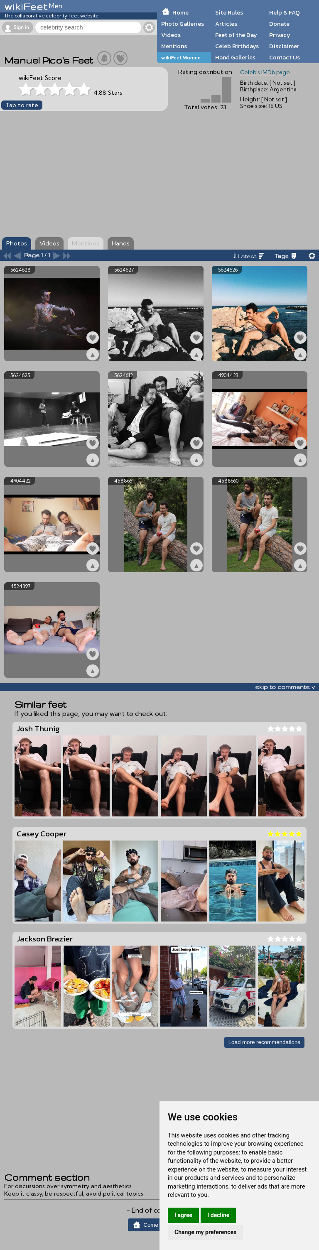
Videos (171, 34)
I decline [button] (218, 1215)
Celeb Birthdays (237, 46)
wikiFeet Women (181, 57)
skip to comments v (285, 687)
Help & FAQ (284, 12)
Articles (226, 23)
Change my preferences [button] (205, 1232)
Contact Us (284, 57)
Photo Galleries (182, 23)
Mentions (174, 46)
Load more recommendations (264, 1042)
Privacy (279, 34)
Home (180, 12)
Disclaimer (284, 46)
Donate (279, 23)
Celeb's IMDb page (265, 72)
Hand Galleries (235, 57)
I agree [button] (183, 1215)
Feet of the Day (236, 34)
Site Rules (229, 12)
